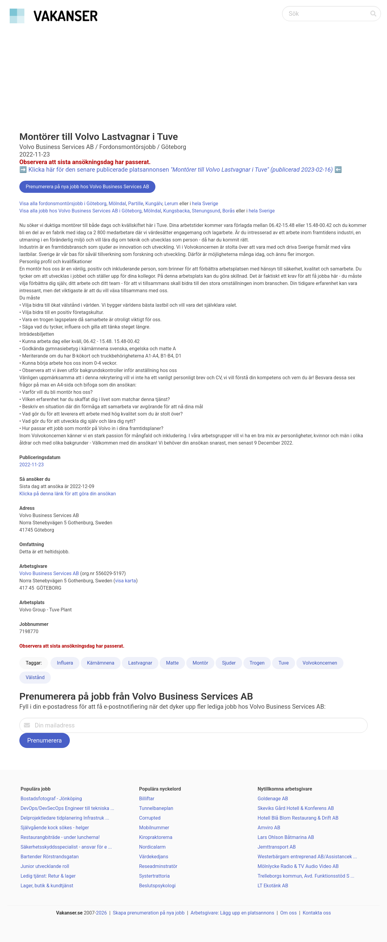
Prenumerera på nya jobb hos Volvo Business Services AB (87, 186)
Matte (172, 663)
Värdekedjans (153, 856)
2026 (101, 913)
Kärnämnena (101, 663)
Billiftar (146, 798)
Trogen (257, 663)
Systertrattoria (154, 876)
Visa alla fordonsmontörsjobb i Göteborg (62, 203)
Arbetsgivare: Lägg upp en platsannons (232, 913)
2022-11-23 (31, 465)
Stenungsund (206, 211)
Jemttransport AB (277, 847)
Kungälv (153, 203)
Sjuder (229, 663)
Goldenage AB (273, 798)
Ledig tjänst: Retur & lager (48, 876)
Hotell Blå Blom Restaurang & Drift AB (298, 818)
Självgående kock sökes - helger (55, 827)
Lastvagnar (140, 663)
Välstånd (35, 677)
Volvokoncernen (320, 663)
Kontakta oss (317, 913)
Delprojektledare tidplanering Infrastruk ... (65, 818)
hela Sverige (205, 203)
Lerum (171, 203)
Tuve (283, 663)
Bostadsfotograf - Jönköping (51, 798)
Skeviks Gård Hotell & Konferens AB (296, 808)
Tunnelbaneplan (156, 808)
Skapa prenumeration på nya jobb (148, 913)
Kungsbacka (176, 211)
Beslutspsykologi (157, 886)
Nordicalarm (152, 847)
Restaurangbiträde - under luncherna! (60, 837)
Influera (65, 663)
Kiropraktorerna (155, 837)
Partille (135, 203)
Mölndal (117, 203)
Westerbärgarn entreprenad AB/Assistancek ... (307, 856)
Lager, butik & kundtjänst (47, 886)
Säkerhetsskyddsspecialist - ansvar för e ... (66, 847)
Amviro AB (269, 827)
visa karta (125, 581)
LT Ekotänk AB (273, 886)
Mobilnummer (154, 827)
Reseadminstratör (158, 866)
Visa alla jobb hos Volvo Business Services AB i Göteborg (80, 211)
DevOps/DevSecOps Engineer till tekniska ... (67, 808)
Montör (200, 663)
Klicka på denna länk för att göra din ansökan (67, 494)
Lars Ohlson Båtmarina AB (286, 837)
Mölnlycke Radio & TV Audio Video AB (298, 866)
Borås (228, 211)
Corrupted (150, 818)
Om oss (288, 913)
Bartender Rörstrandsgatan (50, 856)
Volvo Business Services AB (49, 573)
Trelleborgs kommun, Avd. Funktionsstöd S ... (306, 876)
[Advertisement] (193, 71)
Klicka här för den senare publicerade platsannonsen (180, 169)
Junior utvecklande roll (45, 866)
